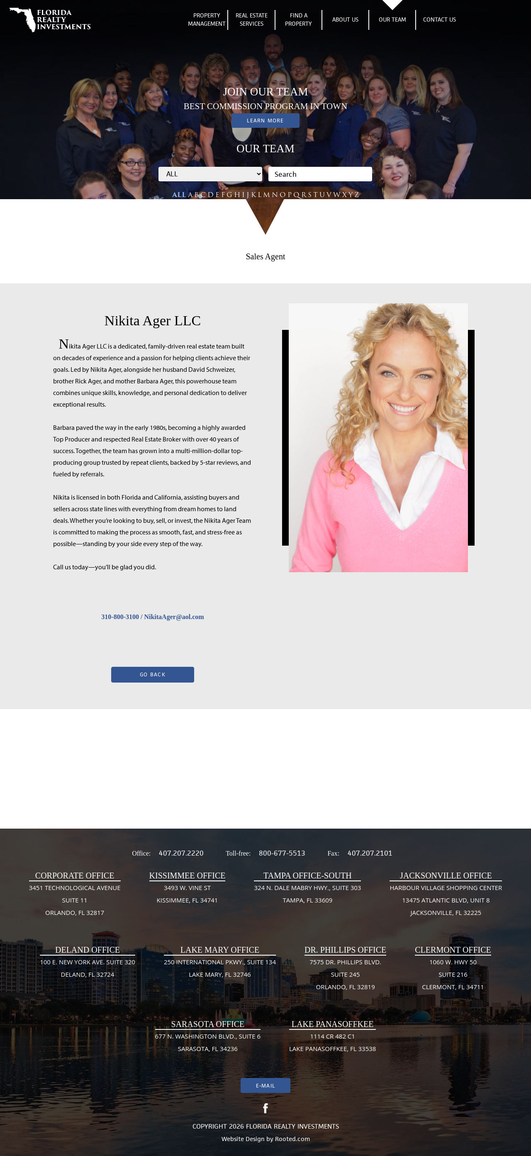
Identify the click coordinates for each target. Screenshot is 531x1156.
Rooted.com (292, 1139)
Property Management (207, 20)
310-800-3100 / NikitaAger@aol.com (152, 616)
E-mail (265, 1085)
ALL (179, 195)
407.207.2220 (181, 853)
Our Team (392, 19)
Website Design (243, 1139)
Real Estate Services (252, 20)
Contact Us (439, 19)
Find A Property (298, 20)
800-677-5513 (282, 853)
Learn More (265, 120)
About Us (345, 19)
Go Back (153, 674)
